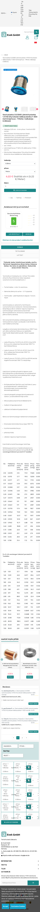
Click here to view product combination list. (18, 240)
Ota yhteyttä (33, 14)
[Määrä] (20, 186)
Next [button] (38, 659)
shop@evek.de (25, 855)
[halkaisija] (20, 163)
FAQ (30, 16)
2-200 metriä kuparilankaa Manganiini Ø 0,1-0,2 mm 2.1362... (10, 665)
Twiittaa (18, 198)
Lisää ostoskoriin (11, 822)
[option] (10, 662)
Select (7, 755)
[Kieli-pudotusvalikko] (14, 13)
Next (26, 738)
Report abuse (33, 703)
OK (33, 883)
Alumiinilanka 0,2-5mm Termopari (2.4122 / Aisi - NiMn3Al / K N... (29, 665)
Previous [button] (2, 659)
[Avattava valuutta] (3, 13)
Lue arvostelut (14, 234)
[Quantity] (21, 767)
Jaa (11, 198)
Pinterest (27, 198)
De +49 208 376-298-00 (22, 7)
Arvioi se (28, 234)
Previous (13, 738)
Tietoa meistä (33, 12)
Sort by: (6, 751)
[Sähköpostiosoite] (14, 882)
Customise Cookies (18, 906)
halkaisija (7, 160)
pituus (6, 168)
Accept (5, 906)
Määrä (6, 183)
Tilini (30, 10)
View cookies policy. (17, 901)
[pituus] (20, 171)
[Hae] (31, 32)
